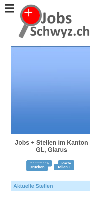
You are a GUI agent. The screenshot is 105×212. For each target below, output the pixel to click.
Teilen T (64, 167)
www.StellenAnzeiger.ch (53, 21)
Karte (66, 163)
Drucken (37, 167)
